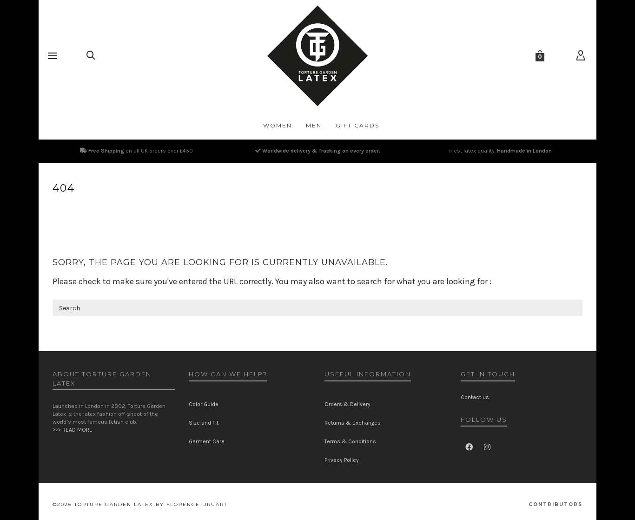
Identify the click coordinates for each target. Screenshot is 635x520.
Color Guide (203, 404)
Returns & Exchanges (352, 423)
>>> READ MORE (73, 430)
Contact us (475, 397)
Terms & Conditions (350, 441)
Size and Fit (203, 423)
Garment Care (207, 441)
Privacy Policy (341, 460)
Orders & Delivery (347, 404)
